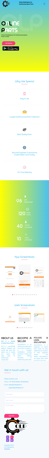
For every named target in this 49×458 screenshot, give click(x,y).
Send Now (11, 416)
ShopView (7, 449)
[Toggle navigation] (44, 3)
